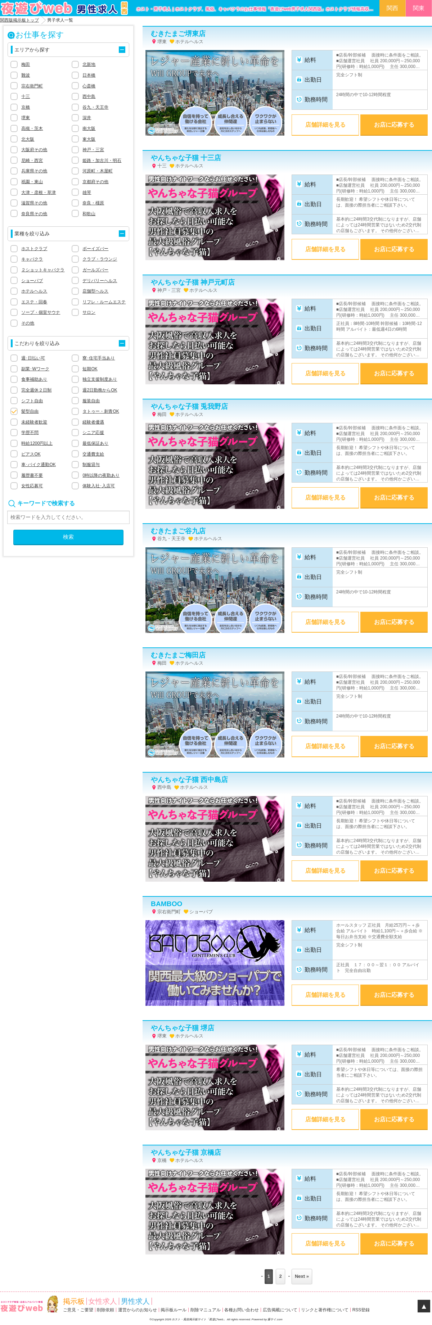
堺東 (25, 117)
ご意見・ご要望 (78, 1309)
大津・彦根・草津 (38, 192)
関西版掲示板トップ (19, 20)
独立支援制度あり (99, 379)
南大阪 (88, 128)
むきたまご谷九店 (178, 531)
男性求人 (135, 1301)
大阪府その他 (34, 149)
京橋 (25, 107)
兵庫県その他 (34, 170)
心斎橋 (88, 86)
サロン (88, 312)
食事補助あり (34, 379)
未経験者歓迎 (34, 422)
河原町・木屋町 (97, 170)
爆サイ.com (274, 1319)
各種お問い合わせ (241, 1309)
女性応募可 (32, 485)
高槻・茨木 (32, 128)
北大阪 (27, 139)
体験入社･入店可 (98, 485)
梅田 (25, 64)
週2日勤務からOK (99, 390)
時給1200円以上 (37, 443)
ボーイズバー (95, 248)
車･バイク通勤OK (38, 464)
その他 (27, 323)
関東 (418, 8)
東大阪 (88, 139)
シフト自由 (32, 400)
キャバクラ (32, 259)
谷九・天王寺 (95, 107)
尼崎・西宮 (32, 160)
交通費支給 (93, 454)
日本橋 (88, 75)
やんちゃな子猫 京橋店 (186, 1152)
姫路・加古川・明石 (101, 160)
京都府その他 (95, 181)
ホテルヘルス (34, 291)
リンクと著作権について (324, 1309)
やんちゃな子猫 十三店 (186, 158)
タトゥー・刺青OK (100, 411)
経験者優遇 (93, 422)
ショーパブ (32, 280)
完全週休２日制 (36, 390)
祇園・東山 (32, 181)
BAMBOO (166, 904)
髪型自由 (30, 411)
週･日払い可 (33, 358)
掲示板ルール (173, 1309)
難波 (25, 75)
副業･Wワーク (35, 368)
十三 (25, 96)
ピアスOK (30, 454)
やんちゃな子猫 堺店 (182, 1028)
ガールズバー (95, 269)
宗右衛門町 (32, 86)
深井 (86, 117)
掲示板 (74, 1301)
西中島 (88, 96)
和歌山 (88, 213)
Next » (302, 1276)
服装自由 (91, 400)
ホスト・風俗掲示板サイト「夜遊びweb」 (199, 1319)
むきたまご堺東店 (178, 33)
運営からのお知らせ (137, 1309)
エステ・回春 (34, 301)
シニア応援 (93, 432)
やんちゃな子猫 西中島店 (189, 779)
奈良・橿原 (93, 202)
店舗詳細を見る (325, 125)
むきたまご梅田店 (178, 655)
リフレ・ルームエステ (104, 301)
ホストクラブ (34, 248)
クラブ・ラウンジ (99, 259)
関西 (392, 8)
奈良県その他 (34, 213)
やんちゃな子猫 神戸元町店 (193, 282)
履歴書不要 (32, 475)
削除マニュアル (205, 1309)
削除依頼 (105, 1309)
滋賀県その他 (34, 202)
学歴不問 (30, 432)
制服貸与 (91, 464)
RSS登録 (361, 1309)
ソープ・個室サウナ (40, 312)
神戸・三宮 (93, 149)
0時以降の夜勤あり (101, 475)
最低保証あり (95, 443)
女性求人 (102, 1301)
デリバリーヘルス (99, 280)
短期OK (89, 368)
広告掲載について (280, 1309)
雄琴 (86, 192)
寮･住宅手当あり (98, 358)
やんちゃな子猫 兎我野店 (189, 406)
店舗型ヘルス (95, 291)
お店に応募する (394, 125)
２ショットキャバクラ (42, 269)
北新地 (88, 64)
